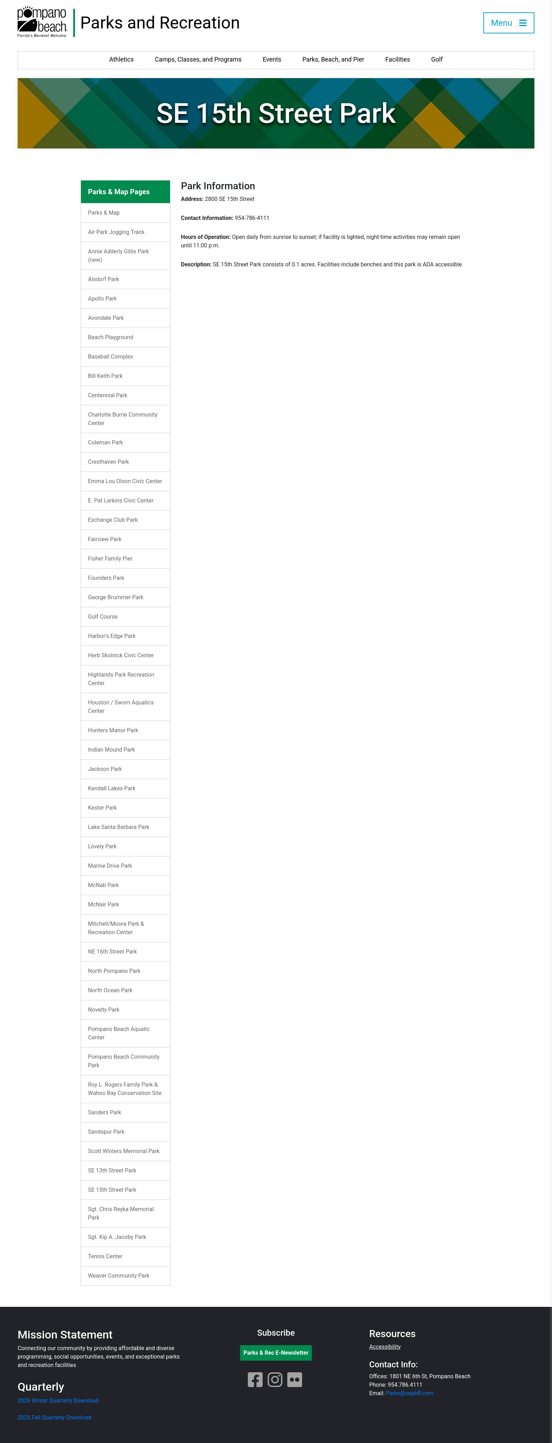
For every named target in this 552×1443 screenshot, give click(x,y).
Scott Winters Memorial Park (123, 1151)
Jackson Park (105, 769)
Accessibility (385, 1346)
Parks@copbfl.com (409, 1393)
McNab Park (103, 885)
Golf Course (103, 616)
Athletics (121, 59)
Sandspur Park (106, 1131)
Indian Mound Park (111, 749)
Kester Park (102, 807)
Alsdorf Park (103, 279)
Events (272, 59)
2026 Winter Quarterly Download (58, 1400)
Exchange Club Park (113, 520)
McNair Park (103, 904)
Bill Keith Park (105, 376)
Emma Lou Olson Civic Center (125, 481)
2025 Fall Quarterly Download (54, 1417)
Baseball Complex (110, 356)
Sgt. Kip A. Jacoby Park (117, 1237)
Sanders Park (104, 1112)
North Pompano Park (114, 971)
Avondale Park (106, 318)
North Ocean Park (110, 990)
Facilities (397, 59)
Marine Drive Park (110, 865)
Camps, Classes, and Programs (198, 59)
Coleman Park (105, 442)
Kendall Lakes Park (112, 788)
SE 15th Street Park (112, 1189)
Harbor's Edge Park (112, 636)
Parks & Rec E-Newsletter (276, 1352)
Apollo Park (102, 298)
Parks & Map (104, 212)
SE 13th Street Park (112, 1170)
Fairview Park (104, 539)
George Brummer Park (116, 597)
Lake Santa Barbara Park (118, 827)
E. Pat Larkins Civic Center (120, 500)
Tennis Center (105, 1256)
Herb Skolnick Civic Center (121, 655)
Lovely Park (102, 846)
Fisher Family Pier (110, 558)
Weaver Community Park (119, 1275)
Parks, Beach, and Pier (333, 59)
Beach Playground (110, 337)
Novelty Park (103, 1009)
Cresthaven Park (108, 461)
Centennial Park (107, 395)
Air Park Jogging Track (116, 232)
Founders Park (106, 578)
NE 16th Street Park (112, 951)
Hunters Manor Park (113, 730)
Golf (437, 59)
